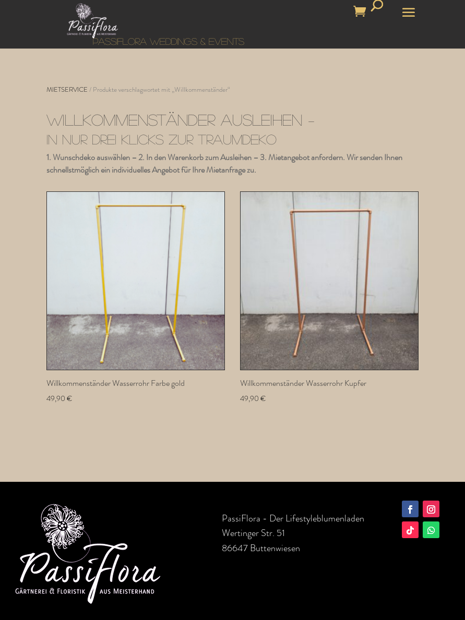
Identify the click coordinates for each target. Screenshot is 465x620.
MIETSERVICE (67, 89)
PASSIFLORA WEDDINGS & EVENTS (168, 41)
